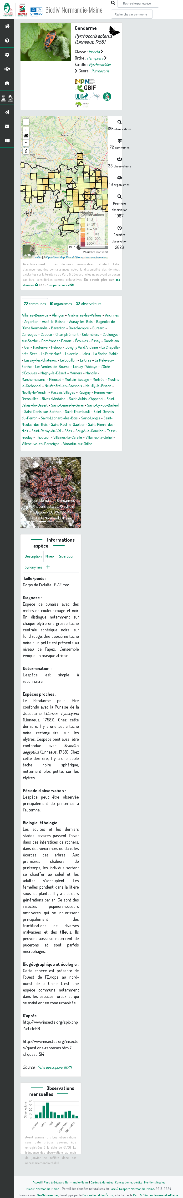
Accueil (34, 1182)
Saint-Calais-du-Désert (60, 411)
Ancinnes (29, 321)
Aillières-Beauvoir (36, 315)
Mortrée (106, 386)
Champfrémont (89, 334)
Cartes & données (101, 1182)
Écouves (31, 347)
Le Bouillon (50, 366)
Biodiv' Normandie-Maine (78, 9)
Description (34, 569)
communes (36, 304)
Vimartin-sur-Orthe (58, 456)
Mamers (81, 379)
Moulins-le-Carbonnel (40, 392)
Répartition (34, 581)
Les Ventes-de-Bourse (41, 373)
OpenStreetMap (55, 257)
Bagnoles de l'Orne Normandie (47, 328)
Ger (78, 347)
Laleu (56, 360)
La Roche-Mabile (79, 360)
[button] (26, 136)
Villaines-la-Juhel (72, 450)
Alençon (62, 315)
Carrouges (47, 334)
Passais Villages (87, 399)
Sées (26, 444)
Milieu (52, 569)
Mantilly (98, 379)
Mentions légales (156, 1182)
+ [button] (26, 130)
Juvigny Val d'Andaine (40, 354)
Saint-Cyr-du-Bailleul (41, 418)
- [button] (26, 143)
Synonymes (57, 581)
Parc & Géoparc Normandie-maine (86, 257)
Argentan (48, 321)
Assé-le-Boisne (73, 321)
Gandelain (64, 347)
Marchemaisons (35, 386)
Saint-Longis (42, 431)
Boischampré (107, 328)
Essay (47, 347)
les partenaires (65, 284)
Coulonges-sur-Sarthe (63, 341)
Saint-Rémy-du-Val (99, 437)
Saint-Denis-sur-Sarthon (83, 418)
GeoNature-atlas (47, 1195)
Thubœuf (103, 444)
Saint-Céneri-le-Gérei (101, 411)
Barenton (84, 328)
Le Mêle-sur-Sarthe (95, 366)
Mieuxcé (59, 386)
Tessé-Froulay (80, 444)
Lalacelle (41, 360)
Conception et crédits (129, 1182)
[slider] (78, 247)
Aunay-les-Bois (103, 321)
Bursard (28, 334)
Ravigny (110, 399)
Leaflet (37, 257)
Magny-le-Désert (56, 379)
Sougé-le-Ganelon (49, 444)
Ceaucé (66, 334)
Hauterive (93, 347)
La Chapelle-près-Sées (81, 354)
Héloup (110, 347)
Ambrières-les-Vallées (91, 315)
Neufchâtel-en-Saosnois (82, 392)
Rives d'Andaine (78, 405)
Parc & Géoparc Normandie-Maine (64, 1182)
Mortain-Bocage (82, 386)
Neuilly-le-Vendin (55, 399)
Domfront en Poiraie (103, 341)
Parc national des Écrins (98, 1195)
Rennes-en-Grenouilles (41, 405)
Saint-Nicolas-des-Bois (76, 431)
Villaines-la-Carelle (38, 450)
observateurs (94, 304)
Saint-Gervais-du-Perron (63, 424)
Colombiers (31, 341)
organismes (64, 304)
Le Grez (69, 366)
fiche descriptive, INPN (56, 1081)
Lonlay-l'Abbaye (77, 373)
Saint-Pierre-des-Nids (61, 437)
